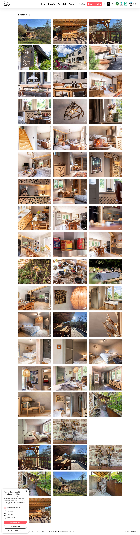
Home (43, 4)
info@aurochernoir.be (65, 531)
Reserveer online (94, 4)
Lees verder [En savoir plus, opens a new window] (14, 504)
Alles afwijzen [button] (15, 527)
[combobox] (26, 491)
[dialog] (15, 511)
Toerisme (72, 4)
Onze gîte (51, 4)
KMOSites (134, 531)
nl (108, 4)
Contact (82, 4)
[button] (15, 530)
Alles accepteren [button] (15, 522)
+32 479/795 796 (51, 531)
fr (113, 4)
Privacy (75, 531)
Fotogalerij (62, 4)
